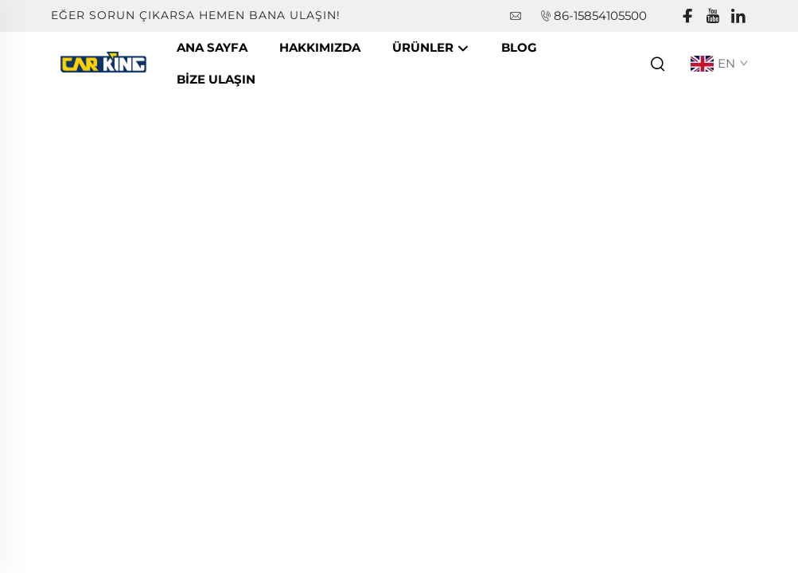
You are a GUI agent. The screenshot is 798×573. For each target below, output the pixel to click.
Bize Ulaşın (216, 79)
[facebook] (687, 16)
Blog (519, 47)
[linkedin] (738, 16)
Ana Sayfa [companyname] (212, 47)
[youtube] (713, 16)
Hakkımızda (319, 47)
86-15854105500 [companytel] (600, 15)
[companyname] (106, 62)
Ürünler (430, 48)
